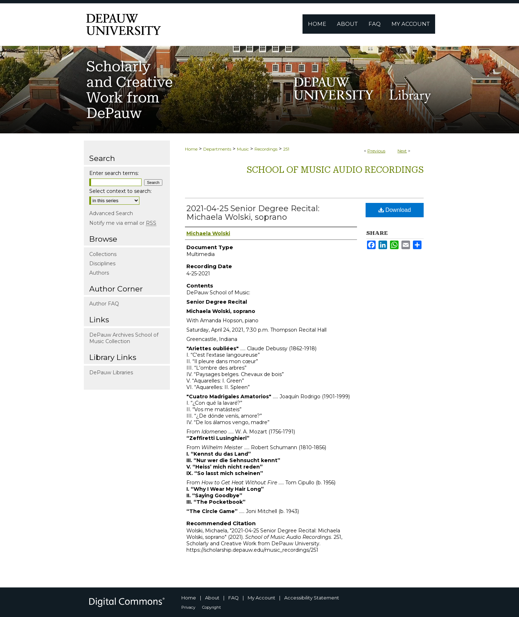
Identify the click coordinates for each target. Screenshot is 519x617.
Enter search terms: (114, 173)
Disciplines (102, 263)
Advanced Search (111, 213)
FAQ (233, 598)
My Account (261, 598)
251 (286, 149)
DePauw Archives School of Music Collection (123, 338)
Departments (217, 149)
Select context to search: (120, 191)
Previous (376, 150)
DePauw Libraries (111, 372)
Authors (99, 273)
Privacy (188, 607)
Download (394, 210)
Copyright (211, 607)
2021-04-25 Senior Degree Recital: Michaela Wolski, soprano (252, 213)
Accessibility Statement (311, 598)
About (212, 598)
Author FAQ (104, 303)
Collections (102, 254)
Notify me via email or (122, 223)
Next (402, 150)
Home (191, 149)
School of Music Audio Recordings (335, 170)
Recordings (265, 149)
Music (243, 149)
